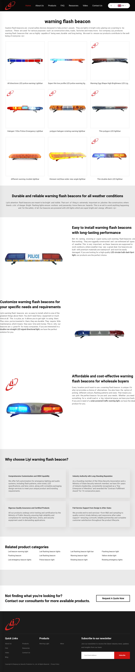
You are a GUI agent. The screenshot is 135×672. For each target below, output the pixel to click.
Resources (73, 5)
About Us (39, 5)
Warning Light (44, 644)
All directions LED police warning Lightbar (25, 83)
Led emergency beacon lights (19, 560)
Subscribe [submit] (122, 655)
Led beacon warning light (18, 551)
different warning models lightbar (25, 179)
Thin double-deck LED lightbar (110, 179)
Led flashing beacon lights (49, 551)
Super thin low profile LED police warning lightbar (69, 83)
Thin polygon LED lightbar (110, 131)
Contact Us (97, 5)
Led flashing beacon (47, 556)
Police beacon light (46, 560)
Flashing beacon (14, 556)
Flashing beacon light (110, 551)
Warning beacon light (79, 556)
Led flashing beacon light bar (82, 551)
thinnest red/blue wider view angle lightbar (68, 179)
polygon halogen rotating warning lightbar (67, 131)
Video (85, 5)
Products (52, 5)
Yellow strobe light (109, 556)
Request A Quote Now (113, 598)
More (62, 644)
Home (28, 5)
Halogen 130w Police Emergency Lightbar (25, 131)
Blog (6, 657)
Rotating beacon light (79, 560)
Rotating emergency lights (112, 560)
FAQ (62, 5)
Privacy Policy (55, 664)
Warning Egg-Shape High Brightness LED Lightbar (111, 83)
